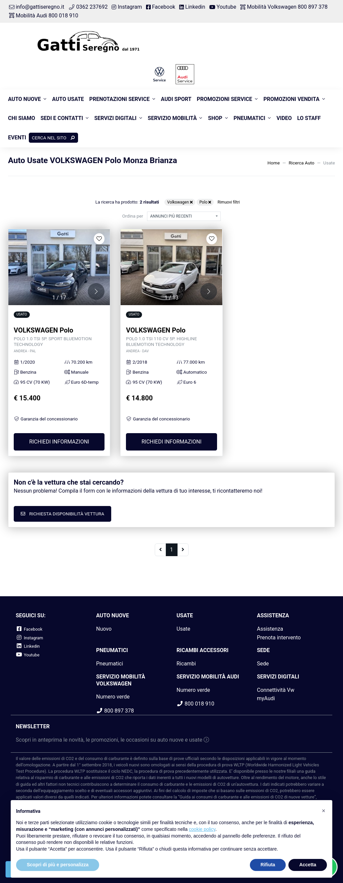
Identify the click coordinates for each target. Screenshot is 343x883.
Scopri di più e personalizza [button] (57, 864)
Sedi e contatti (62, 118)
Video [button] (284, 118)
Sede (263, 663)
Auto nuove (24, 99)
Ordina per (132, 216)
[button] (96, 291)
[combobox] (184, 216)
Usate (183, 629)
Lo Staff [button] (309, 118)
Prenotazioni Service (119, 99)
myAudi (266, 698)
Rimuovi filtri (229, 202)
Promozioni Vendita (291, 99)
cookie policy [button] (202, 829)
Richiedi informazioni (59, 441)
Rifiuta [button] (268, 864)
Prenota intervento (279, 637)
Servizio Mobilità (172, 118)
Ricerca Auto (302, 162)
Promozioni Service (224, 99)
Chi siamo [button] (21, 118)
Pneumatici (249, 118)
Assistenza (270, 629)
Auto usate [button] (68, 99)
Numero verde (113, 696)
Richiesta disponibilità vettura (62, 513)
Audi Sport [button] (176, 99)
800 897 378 (115, 711)
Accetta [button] (307, 864)
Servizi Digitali (115, 118)
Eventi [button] (17, 137)
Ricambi (186, 663)
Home (274, 162)
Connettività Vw (275, 690)
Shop (215, 118)
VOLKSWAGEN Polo (59, 340)
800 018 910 (195, 704)
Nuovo (104, 629)
